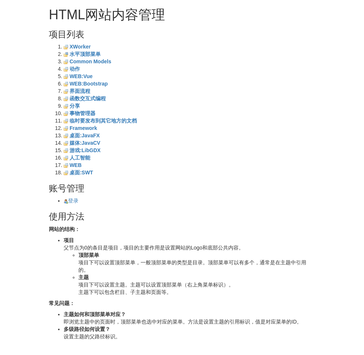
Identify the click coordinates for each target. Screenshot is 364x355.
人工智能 (80, 158)
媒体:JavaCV (85, 143)
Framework (83, 128)
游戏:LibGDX (85, 150)
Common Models (90, 61)
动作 (75, 69)
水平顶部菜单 (85, 54)
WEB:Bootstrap (89, 84)
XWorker (80, 47)
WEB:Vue (81, 76)
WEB (76, 165)
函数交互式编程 (88, 98)
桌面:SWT (81, 172)
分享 (75, 106)
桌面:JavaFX (85, 135)
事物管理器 (82, 113)
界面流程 (80, 91)
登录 (71, 201)
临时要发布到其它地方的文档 (103, 121)
